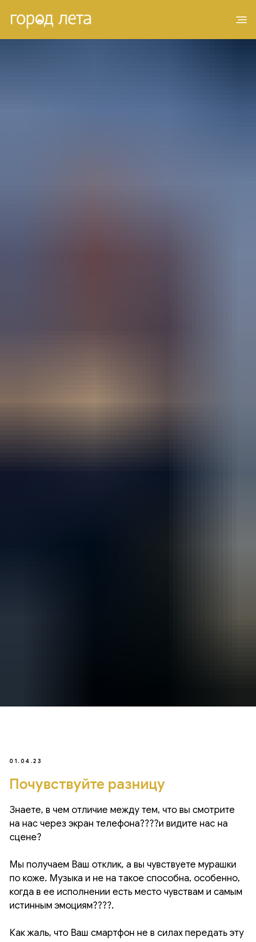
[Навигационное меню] (241, 19)
